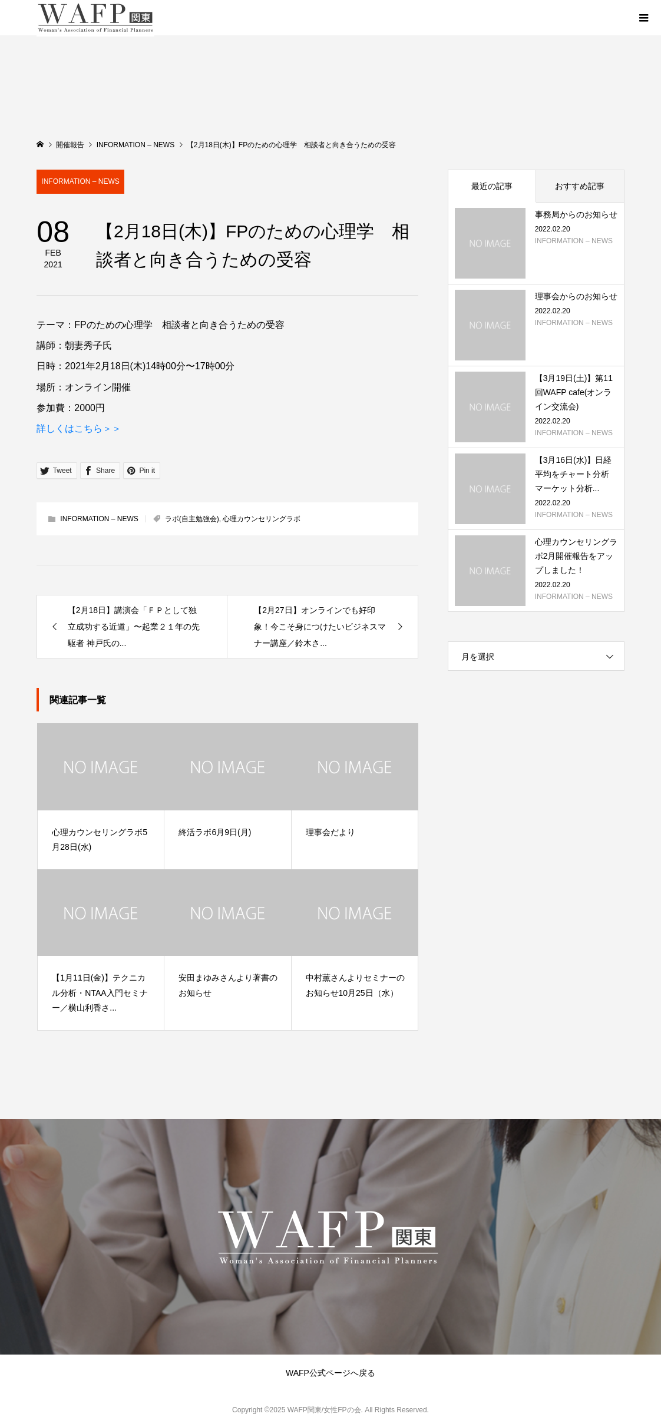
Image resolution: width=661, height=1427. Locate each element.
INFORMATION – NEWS (80, 181)
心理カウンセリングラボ (261, 519)
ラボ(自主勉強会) (192, 519)
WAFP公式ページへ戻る (330, 1373)
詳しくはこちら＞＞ (79, 428)
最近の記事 (492, 186)
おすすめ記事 (579, 186)
